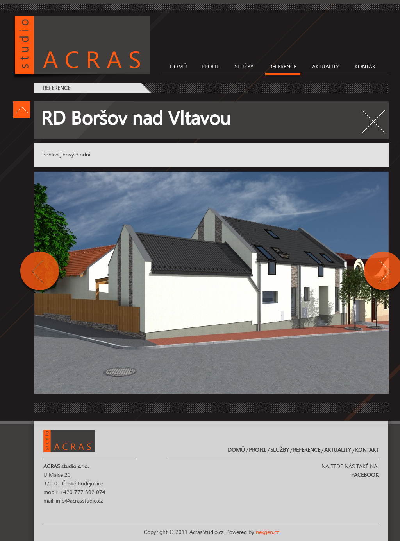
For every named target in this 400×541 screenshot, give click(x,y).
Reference (282, 67)
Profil (210, 67)
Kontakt (366, 67)
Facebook (365, 475)
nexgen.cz (267, 532)
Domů (178, 67)
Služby (244, 67)
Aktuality (325, 67)
